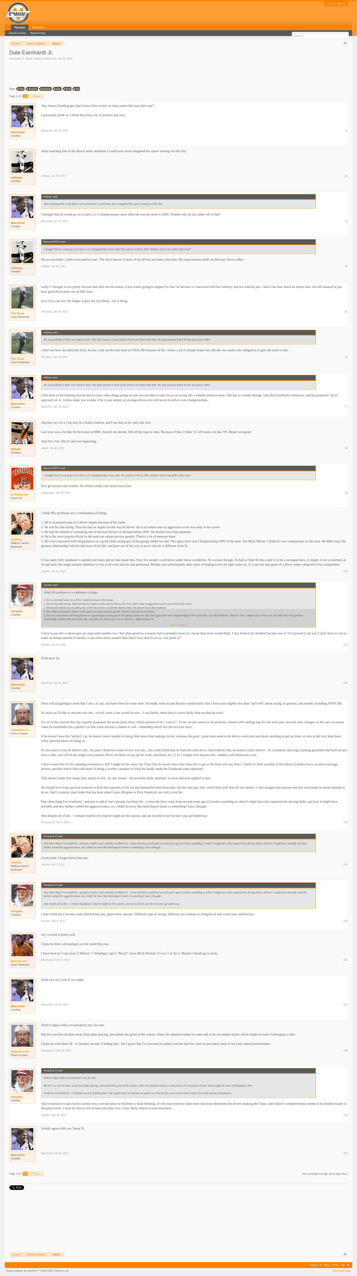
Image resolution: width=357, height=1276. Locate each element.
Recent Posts (38, 33)
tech (67, 89)
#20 (346, 1153)
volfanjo (16, 177)
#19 (346, 1115)
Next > (38, 96)
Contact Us (315, 1264)
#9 (346, 492)
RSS (348, 1264)
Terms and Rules (341, 1270)
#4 (346, 266)
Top (343, 1264)
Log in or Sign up (335, 3)
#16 (346, 959)
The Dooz (46, 311)
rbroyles (17, 611)
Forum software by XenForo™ (37, 1270)
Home (335, 1264)
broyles (32, 89)
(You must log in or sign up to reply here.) (325, 1173)
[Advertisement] (92, 73)
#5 (346, 311)
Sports (29, 58)
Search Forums (17, 33)
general (46, 89)
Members (38, 27)
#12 (346, 683)
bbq (20, 89)
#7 (346, 406)
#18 (346, 1050)
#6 (346, 357)
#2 (346, 175)
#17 (346, 1004)
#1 (346, 130)
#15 (346, 921)
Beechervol (47, 959)
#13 (346, 822)
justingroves (48, 492)
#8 (346, 448)
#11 (346, 644)
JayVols (45, 571)
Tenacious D (48, 822)
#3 (346, 221)
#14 (346, 864)
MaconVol (50, 58)
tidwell (15, 449)
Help (326, 1264)
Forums (19, 27)
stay (57, 89)
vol (76, 89)
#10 (346, 571)
